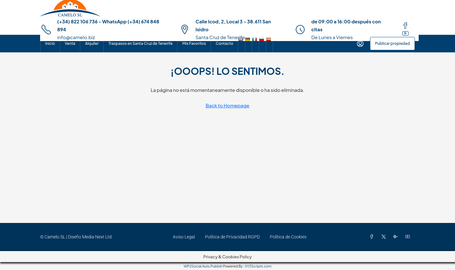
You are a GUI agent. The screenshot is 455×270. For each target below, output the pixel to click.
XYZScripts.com (258, 266)
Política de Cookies (288, 236)
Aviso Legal (184, 236)
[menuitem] (360, 43)
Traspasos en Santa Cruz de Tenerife (140, 43)
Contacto (224, 43)
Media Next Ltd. (97, 236)
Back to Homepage (228, 105)
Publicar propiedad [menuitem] (392, 43)
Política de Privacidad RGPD (232, 236)
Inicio (50, 43)
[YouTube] (408, 236)
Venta (70, 43)
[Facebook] (372, 236)
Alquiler (92, 43)
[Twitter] (384, 236)
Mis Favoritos (194, 43)
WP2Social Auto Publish (203, 266)
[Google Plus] (396, 236)
